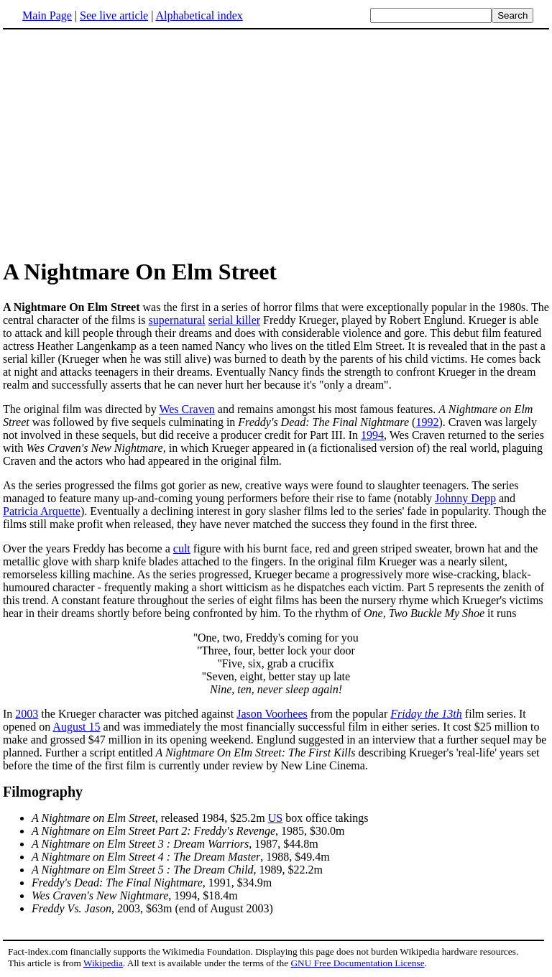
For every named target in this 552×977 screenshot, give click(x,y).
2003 (26, 714)
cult (181, 548)
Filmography (43, 792)
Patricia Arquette (41, 511)
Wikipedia (103, 963)
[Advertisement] (276, 143)
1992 (426, 422)
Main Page (47, 15)
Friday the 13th (426, 714)
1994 (372, 435)
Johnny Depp (465, 498)
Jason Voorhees (272, 714)
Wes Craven (186, 409)
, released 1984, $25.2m (150, 818)
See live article (114, 15)
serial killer (234, 320)
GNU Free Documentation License (357, 963)
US (275, 818)
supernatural (177, 320)
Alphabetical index (198, 15)
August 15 (76, 727)
